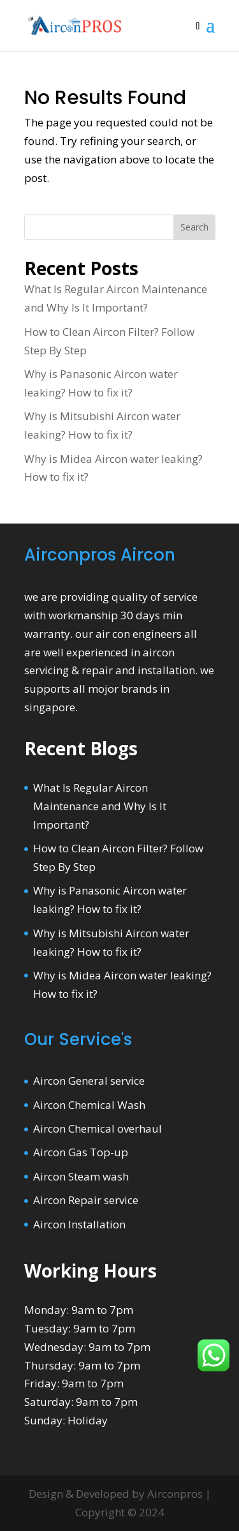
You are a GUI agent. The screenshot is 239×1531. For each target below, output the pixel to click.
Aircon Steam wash (81, 1176)
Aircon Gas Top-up (80, 1152)
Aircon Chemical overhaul (97, 1128)
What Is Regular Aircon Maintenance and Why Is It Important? (99, 806)
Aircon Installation (79, 1224)
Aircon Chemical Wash (89, 1104)
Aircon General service (89, 1080)
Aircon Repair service (85, 1200)
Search (194, 227)
